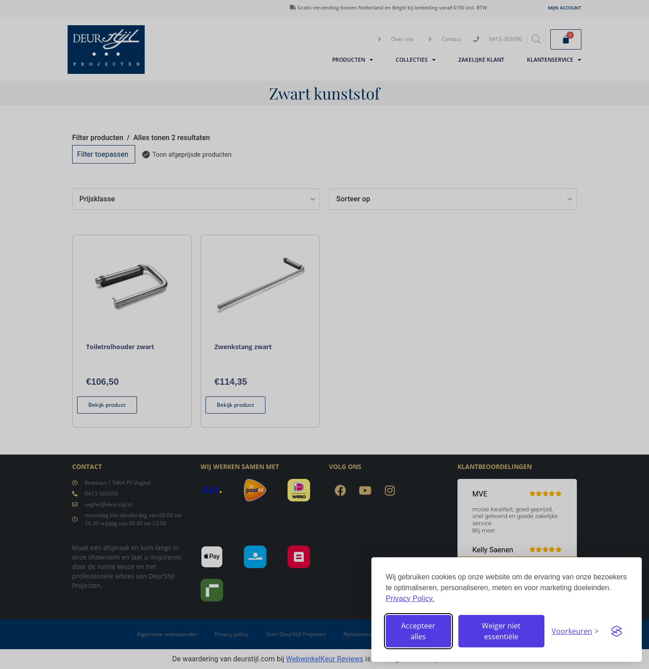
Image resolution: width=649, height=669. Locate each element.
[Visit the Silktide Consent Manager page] (616, 631)
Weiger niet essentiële (501, 631)
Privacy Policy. (410, 598)
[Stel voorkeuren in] (575, 631)
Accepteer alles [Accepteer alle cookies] (418, 631)
